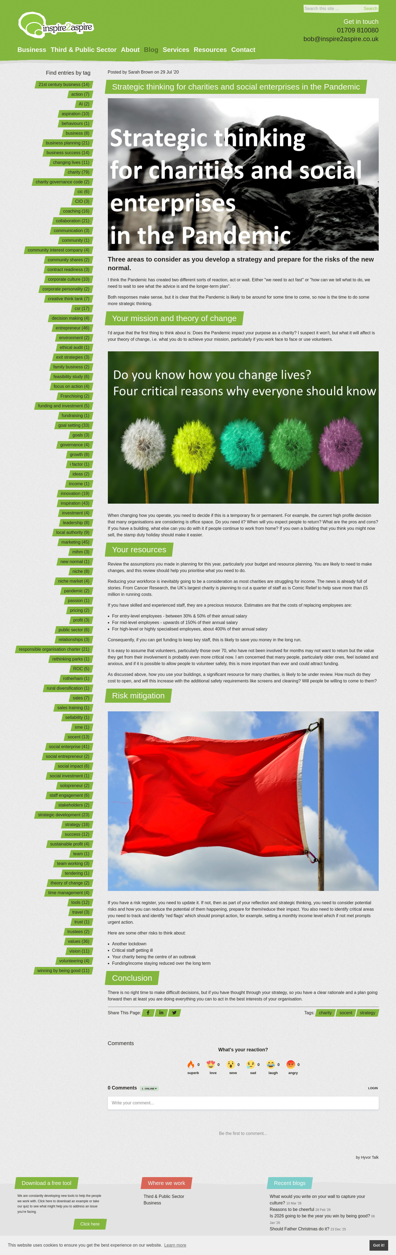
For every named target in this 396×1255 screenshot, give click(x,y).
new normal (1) (75, 561)
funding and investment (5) (63, 406)
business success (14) (67, 152)
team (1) (81, 853)
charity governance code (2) (62, 182)
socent (346, 1012)
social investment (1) (69, 776)
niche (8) (80, 571)
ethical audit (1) (74, 347)
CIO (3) (82, 201)
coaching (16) (76, 211)
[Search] (333, 8)
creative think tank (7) (68, 298)
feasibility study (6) (71, 376)
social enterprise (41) (69, 746)
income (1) (79, 483)
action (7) (80, 94)
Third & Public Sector (84, 49)
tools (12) (80, 902)
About (130, 49)
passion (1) (78, 600)
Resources (210, 49)
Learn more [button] (175, 1245)
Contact (243, 49)
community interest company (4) (58, 250)
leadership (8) (76, 522)
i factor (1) (79, 464)
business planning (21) (67, 143)
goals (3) (80, 435)
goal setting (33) (73, 425)
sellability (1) (77, 717)
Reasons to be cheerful (300, 1209)
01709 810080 (358, 30)
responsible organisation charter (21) (54, 649)
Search (371, 8)
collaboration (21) (72, 221)
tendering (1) (77, 873)
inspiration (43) (75, 503)
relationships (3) (74, 639)
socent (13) (78, 737)
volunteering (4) (74, 961)
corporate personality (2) (65, 289)
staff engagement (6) (69, 795)
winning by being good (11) (63, 970)
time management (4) (68, 892)
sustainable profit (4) (69, 844)
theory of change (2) (70, 883)
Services (176, 49)
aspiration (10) (75, 113)
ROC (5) (81, 668)
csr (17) (82, 308)
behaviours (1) (75, 123)
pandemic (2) (76, 591)
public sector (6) (74, 630)
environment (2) (74, 337)
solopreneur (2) (74, 785)
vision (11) (79, 951)
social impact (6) (73, 766)
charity (325, 1012)
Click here (89, 1224)
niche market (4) (73, 581)
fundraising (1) (75, 415)
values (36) (78, 941)
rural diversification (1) (68, 688)
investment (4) (75, 513)
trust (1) (81, 922)
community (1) (75, 240)
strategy (367, 1012)
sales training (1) (73, 707)
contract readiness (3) (68, 269)
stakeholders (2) (73, 805)
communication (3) (71, 230)
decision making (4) (70, 318)
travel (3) (80, 912)
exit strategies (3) (72, 357)
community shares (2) (68, 259)
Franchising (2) (75, 396)
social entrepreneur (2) (67, 756)
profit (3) (81, 620)
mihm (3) (80, 552)
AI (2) (84, 104)
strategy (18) (77, 824)
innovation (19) (75, 493)
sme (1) (82, 727)
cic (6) (83, 191)
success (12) (77, 834)
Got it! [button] (378, 1245)
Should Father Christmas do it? (308, 1229)
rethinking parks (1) (70, 659)
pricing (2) (79, 610)
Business (32, 49)
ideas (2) (80, 474)
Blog (151, 49)
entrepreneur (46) (72, 328)
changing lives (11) (71, 162)
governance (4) (74, 444)
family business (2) (71, 367)
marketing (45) (75, 542)
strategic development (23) (63, 815)
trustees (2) (78, 931)
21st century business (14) (64, 84)
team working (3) (73, 863)
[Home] (56, 25)
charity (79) (78, 172)
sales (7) (81, 698)
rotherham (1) (76, 678)
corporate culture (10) (68, 279)
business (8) (77, 133)
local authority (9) (72, 532)
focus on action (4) (71, 386)
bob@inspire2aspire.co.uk (341, 38)
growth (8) (79, 454)
